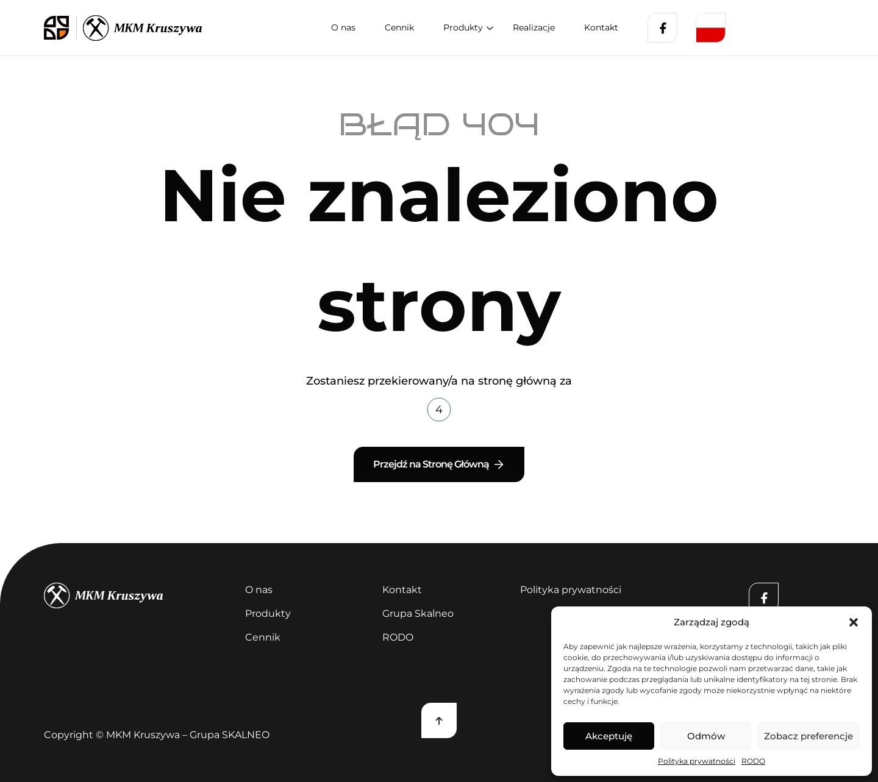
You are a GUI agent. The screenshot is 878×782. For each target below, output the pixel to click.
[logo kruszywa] (142, 28)
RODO (753, 761)
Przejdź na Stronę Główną (439, 464)
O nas (343, 27)
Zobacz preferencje (808, 736)
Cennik (399, 27)
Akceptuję (608, 736)
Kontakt (601, 27)
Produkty (463, 27)
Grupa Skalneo (418, 613)
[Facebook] (662, 28)
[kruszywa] (137, 595)
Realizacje (534, 27)
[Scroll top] (439, 720)
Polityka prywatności (696, 761)
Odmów (706, 736)
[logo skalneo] (60, 28)
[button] (854, 622)
